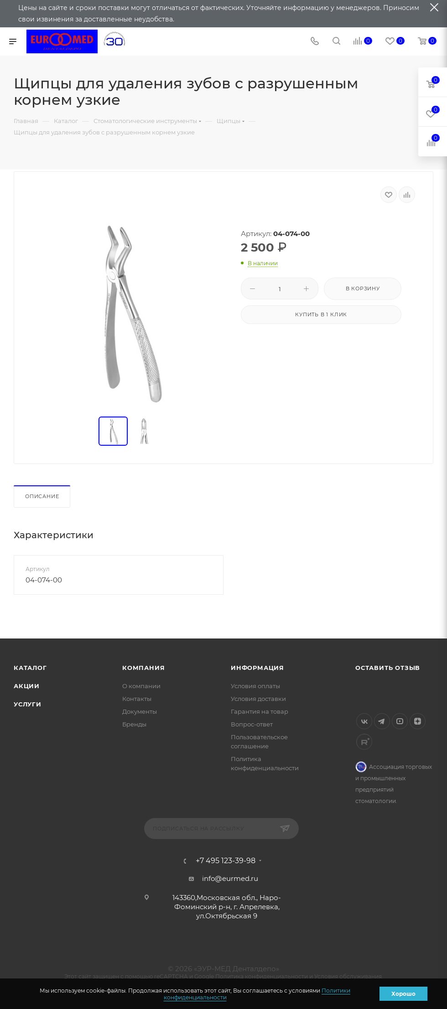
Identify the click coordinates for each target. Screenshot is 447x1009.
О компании (141, 686)
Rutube (364, 742)
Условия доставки (258, 698)
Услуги (28, 704)
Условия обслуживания (348, 976)
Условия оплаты (255, 686)
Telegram (382, 721)
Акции (27, 686)
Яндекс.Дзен (418, 721)
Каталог (30, 667)
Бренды (134, 724)
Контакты (136, 698)
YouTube (400, 721)
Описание (42, 496)
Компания (143, 667)
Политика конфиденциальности (261, 976)
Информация (257, 667)
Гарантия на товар (259, 711)
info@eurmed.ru (230, 878)
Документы (139, 711)
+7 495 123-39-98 (225, 861)
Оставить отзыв (387, 667)
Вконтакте (364, 721)
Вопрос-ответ (252, 724)
